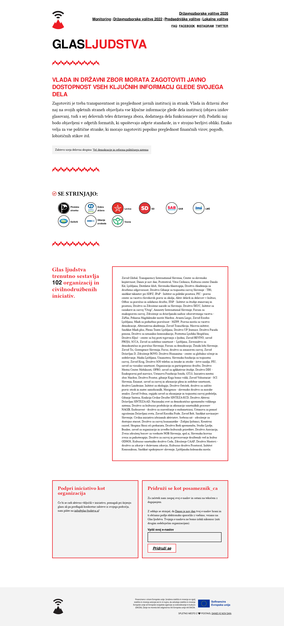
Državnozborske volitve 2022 (137, 19)
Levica (127, 209)
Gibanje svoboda (101, 221)
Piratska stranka (74, 208)
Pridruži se (162, 548)
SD (152, 209)
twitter (222, 26)
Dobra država (101, 208)
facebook (187, 26)
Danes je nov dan (185, 511)
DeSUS (74, 222)
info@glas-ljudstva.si (86, 510)
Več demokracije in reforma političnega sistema (120, 149)
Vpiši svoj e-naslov (161, 529)
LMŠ (207, 209)
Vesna (127, 222)
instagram (205, 26)
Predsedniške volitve (182, 19)
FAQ (174, 26)
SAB (180, 209)
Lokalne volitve (215, 19)
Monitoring (101, 19)
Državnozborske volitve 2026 (203, 13)
